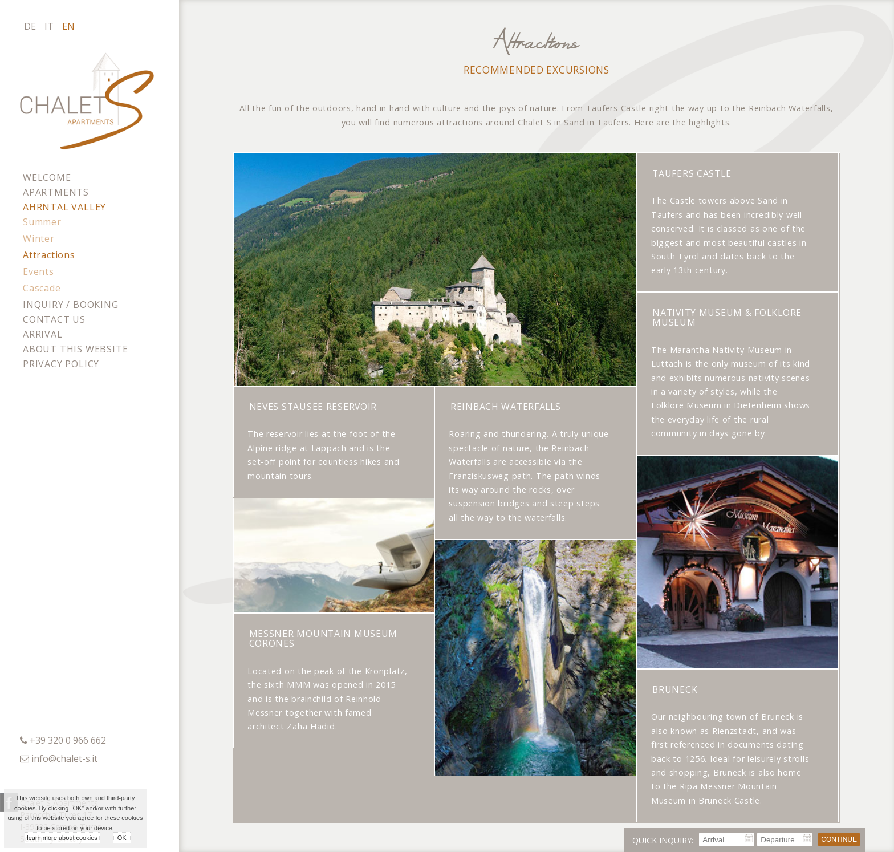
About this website (75, 349)
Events (38, 271)
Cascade (42, 288)
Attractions (49, 254)
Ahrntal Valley (64, 207)
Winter (39, 238)
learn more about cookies (62, 837)
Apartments (56, 192)
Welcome (47, 177)
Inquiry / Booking (71, 304)
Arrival (43, 334)
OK (122, 837)
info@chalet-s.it (64, 758)
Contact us (54, 319)
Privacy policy (61, 363)
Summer (42, 221)
